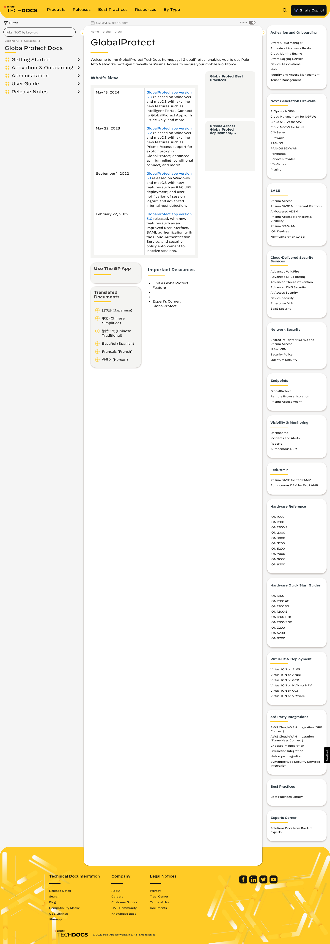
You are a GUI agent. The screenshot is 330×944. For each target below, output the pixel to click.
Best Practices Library (286, 796)
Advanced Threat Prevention (291, 281)
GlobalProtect (112, 31)
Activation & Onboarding (42, 67)
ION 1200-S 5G (281, 622)
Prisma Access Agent (286, 401)
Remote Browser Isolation (289, 396)
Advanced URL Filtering (287, 276)
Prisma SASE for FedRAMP (290, 480)
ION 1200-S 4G (281, 616)
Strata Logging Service (286, 58)
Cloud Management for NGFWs (293, 116)
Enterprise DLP (281, 303)
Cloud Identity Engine (286, 53)
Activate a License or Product (292, 48)
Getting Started (30, 59)
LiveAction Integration (286, 750)
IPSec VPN (278, 349)
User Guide (25, 83)
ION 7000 (277, 553)
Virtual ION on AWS (285, 669)
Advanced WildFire (284, 271)
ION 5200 (277, 548)
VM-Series (278, 164)
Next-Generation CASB (287, 236)
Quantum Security (283, 359)
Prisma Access (281, 200)
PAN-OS (276, 143)
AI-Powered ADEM (284, 211)
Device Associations (285, 64)
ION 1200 (277, 521)
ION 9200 (277, 564)
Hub (273, 69)
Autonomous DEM (283, 448)
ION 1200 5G (279, 606)
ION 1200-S (278, 527)
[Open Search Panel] (286, 10)
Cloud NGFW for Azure (287, 127)
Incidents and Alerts (285, 438)
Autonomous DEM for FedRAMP (294, 485)
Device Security (282, 298)
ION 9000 (277, 559)
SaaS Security (280, 308)
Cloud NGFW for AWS (286, 121)
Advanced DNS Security (288, 287)
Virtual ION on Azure (285, 674)
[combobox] (39, 32)
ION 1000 (277, 516)
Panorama (278, 153)
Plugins (275, 169)
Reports (276, 443)
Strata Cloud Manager (286, 42)
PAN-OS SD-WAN (283, 148)
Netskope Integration (286, 756)
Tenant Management (285, 79)
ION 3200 (277, 543)
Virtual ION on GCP (284, 680)
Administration (30, 75)
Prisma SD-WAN (282, 226)
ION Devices (279, 231)
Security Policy (281, 354)
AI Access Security (284, 292)
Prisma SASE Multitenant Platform (296, 206)
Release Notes (29, 91)
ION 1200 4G (279, 601)
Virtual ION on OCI (284, 690)
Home (95, 31)
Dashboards (279, 432)
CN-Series (278, 132)
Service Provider (282, 158)
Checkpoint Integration (287, 745)
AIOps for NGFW (282, 111)
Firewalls (277, 137)
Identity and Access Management (294, 74)
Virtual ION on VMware (287, 695)
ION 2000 (277, 532)
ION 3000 (277, 537)
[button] (327, 755)
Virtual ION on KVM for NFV (291, 685)
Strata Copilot (308, 10)
